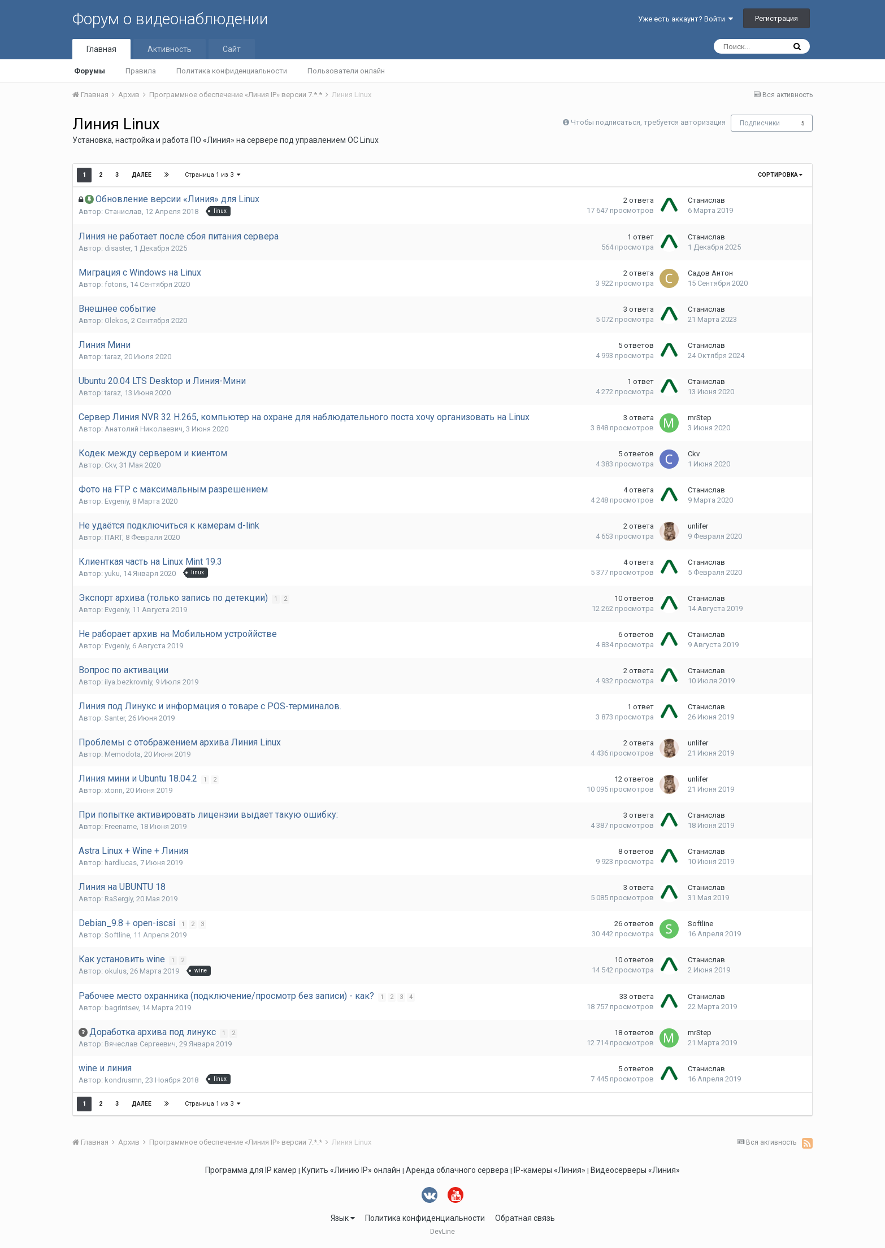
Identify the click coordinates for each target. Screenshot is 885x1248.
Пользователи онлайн (346, 71)
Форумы (89, 71)
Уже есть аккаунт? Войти (685, 19)
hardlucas (121, 862)
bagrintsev (121, 1007)
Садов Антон (710, 273)
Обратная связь (525, 1218)
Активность (170, 49)
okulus (116, 971)
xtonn (114, 790)
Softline (117, 935)
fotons (116, 284)
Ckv (110, 465)
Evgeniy (117, 501)
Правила (140, 71)
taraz (113, 356)
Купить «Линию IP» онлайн (351, 1170)
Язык (343, 1218)
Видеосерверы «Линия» (635, 1170)
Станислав (123, 211)
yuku (112, 573)
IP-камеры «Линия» (549, 1170)
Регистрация (776, 18)
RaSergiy (119, 898)
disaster (118, 248)
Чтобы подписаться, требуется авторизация (648, 122)
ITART (113, 537)
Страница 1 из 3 (212, 174)
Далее (141, 175)
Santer (115, 718)
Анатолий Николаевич (144, 429)
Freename (121, 826)
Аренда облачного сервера (457, 1170)
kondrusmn (123, 1080)
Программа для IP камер (251, 1170)
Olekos (116, 320)
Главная (101, 49)
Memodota (123, 754)
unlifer (698, 526)
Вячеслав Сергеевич (140, 1044)
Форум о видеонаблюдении (170, 19)
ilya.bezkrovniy (128, 682)
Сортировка (780, 175)
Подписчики (760, 123)
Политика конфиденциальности (231, 71)
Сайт (232, 49)
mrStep (700, 417)
